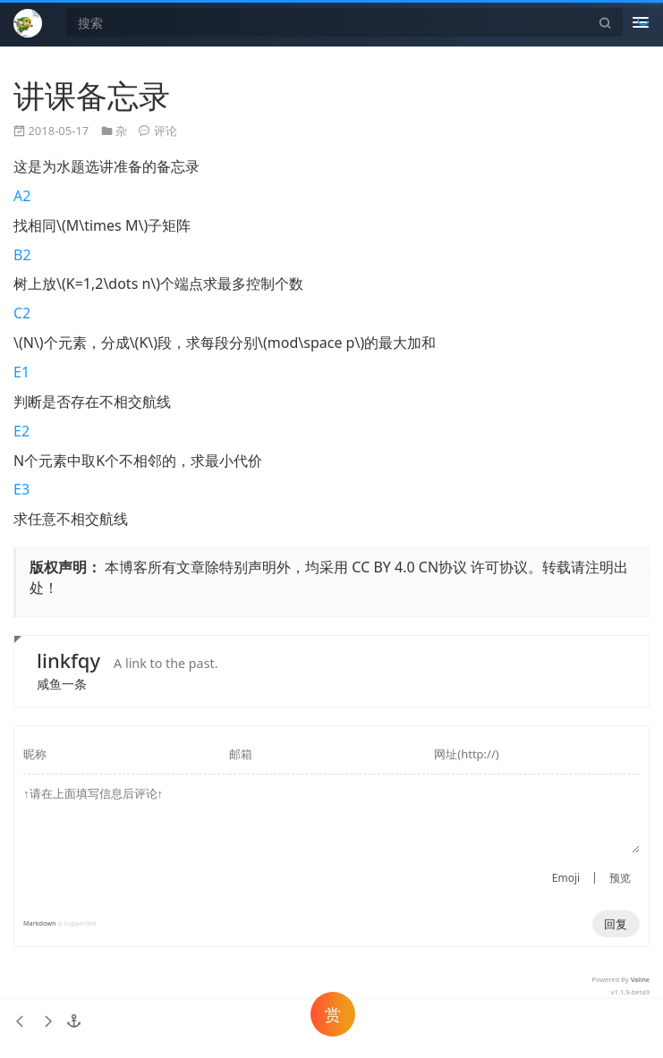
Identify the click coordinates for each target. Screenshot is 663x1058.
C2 (21, 313)
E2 (21, 431)
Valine (640, 979)
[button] (74, 1021)
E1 (21, 372)
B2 (22, 255)
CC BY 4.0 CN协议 (409, 567)
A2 (21, 196)
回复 (615, 924)
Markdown (39, 922)
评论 (165, 131)
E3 (21, 489)
